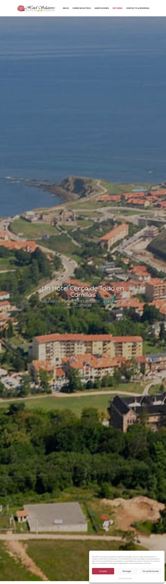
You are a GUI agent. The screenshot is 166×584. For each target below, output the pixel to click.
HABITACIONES (102, 8)
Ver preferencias (150, 571)
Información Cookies (125, 578)
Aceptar (103, 571)
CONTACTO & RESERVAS (137, 8)
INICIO (66, 8)
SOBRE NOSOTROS (81, 8)
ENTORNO (118, 8)
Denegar (127, 571)
